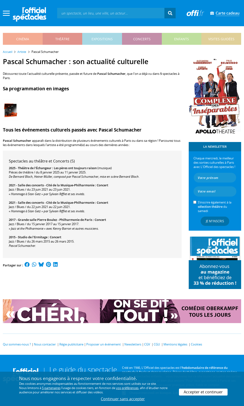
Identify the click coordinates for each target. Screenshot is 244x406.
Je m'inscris (215, 221)
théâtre (62, 39)
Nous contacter (45, 344)
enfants (181, 39)
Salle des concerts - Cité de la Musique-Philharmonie (56, 185)
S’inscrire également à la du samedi (214, 206)
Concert (102, 185)
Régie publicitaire (71, 344)
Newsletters (132, 344)
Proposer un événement (103, 344)
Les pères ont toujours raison (75, 168)
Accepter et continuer (203, 392)
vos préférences (127, 388)
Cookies (196, 344)
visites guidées (221, 39)
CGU (157, 344)
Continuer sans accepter (123, 398)
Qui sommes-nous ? (17, 344)
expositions (102, 39)
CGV (147, 344)
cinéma (22, 39)
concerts (142, 39)
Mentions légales (175, 344)
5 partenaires (51, 388)
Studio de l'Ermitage (32, 237)
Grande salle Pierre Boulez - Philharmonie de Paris (55, 220)
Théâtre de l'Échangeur (34, 168)
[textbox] (110, 13)
